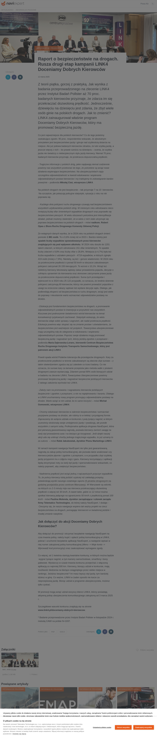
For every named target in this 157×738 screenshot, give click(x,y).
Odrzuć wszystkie (123, 727)
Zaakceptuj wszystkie (143, 727)
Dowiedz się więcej (19, 734)
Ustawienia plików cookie (102, 727)
